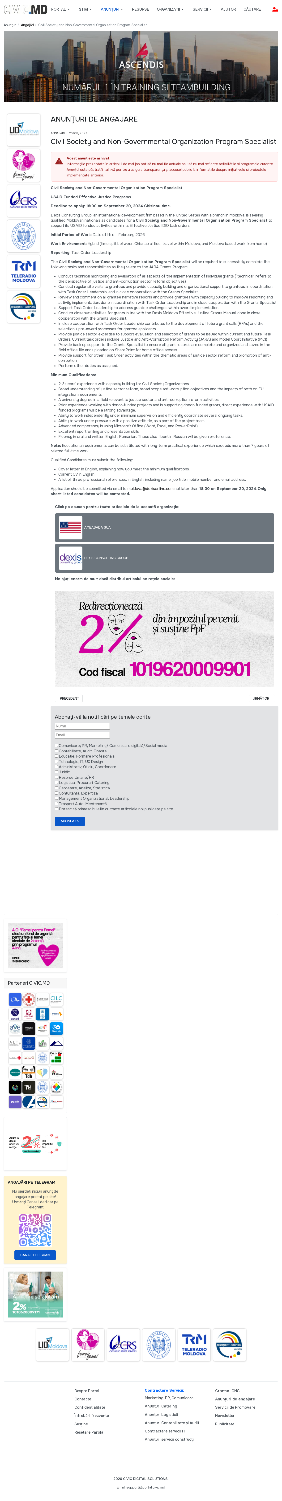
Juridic (64, 772)
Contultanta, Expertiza (78, 793)
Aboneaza (70, 821)
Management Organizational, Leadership (94, 798)
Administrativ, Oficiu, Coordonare (87, 766)
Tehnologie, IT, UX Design (81, 761)
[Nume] (82, 726)
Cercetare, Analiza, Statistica (84, 788)
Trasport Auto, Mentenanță (83, 803)
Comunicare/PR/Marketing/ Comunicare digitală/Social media (113, 745)
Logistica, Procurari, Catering (84, 782)
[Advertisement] (141, 878)
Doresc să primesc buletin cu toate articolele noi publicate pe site (116, 809)
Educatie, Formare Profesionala (87, 756)
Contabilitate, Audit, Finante (83, 751)
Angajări (58, 133)
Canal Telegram (35, 1255)
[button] (61, 9)
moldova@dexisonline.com (151, 488)
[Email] (82, 735)
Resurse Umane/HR (76, 777)
